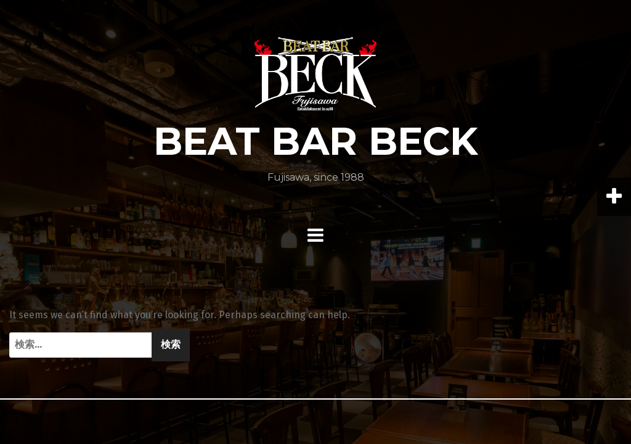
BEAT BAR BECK (315, 141)
